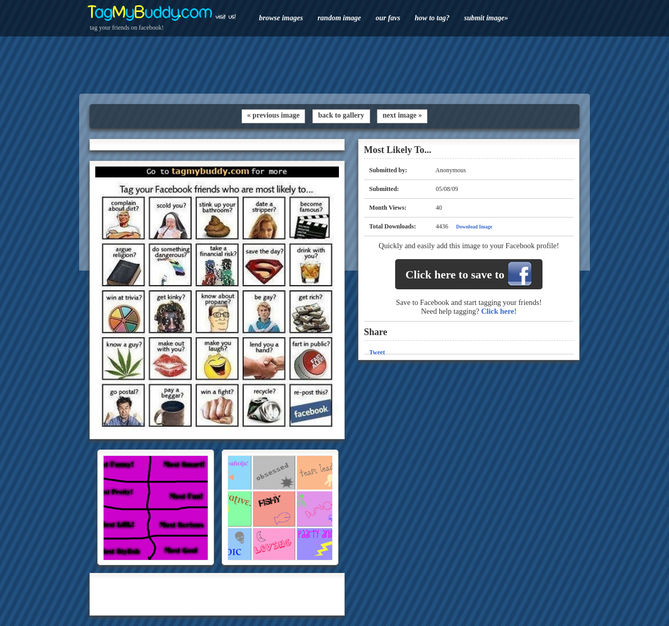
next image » (402, 115)
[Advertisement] (334, 65)
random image (339, 18)
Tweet (377, 352)
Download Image (474, 226)
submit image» (486, 18)
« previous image (273, 115)
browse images (281, 18)
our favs (388, 18)
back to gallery (341, 115)
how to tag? (432, 18)
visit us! (226, 16)
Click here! (498, 311)
